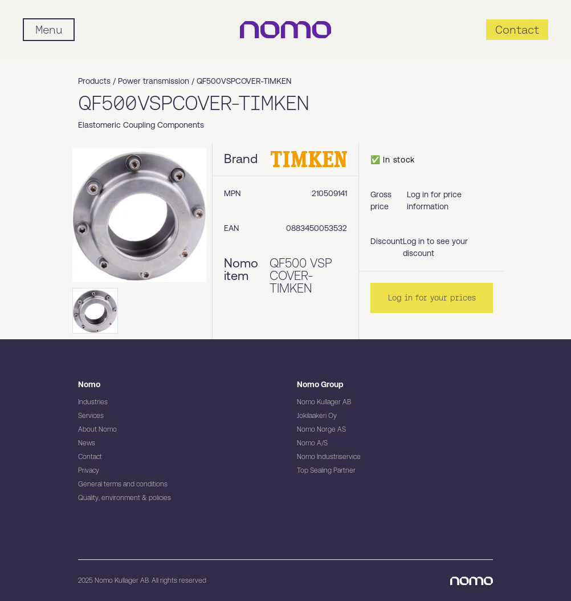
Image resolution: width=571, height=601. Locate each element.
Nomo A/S (312, 443)
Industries (93, 402)
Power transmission (153, 81)
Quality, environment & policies (124, 498)
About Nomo (97, 429)
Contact (90, 457)
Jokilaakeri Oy (317, 416)
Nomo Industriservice (329, 457)
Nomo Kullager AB (324, 402)
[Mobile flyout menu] (49, 29)
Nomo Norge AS (321, 429)
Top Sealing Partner (326, 470)
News (86, 443)
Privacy (88, 470)
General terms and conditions (123, 484)
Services (91, 416)
